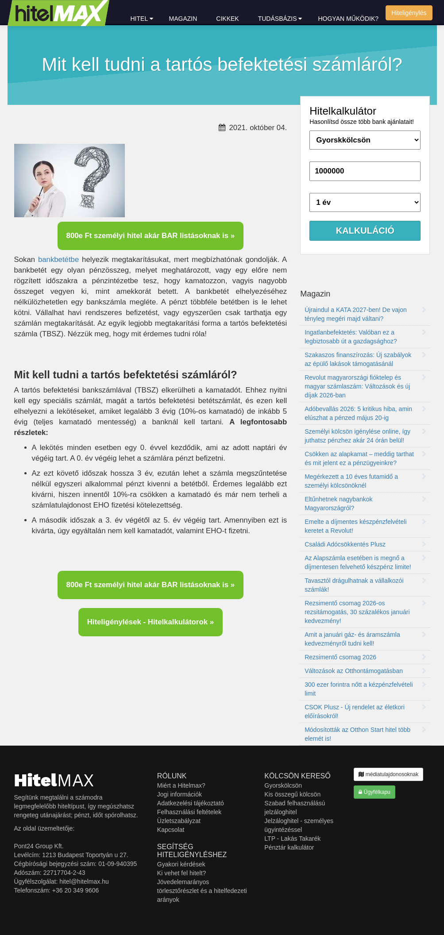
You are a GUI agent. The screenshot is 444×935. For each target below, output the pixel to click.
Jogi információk (179, 794)
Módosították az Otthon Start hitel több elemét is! (365, 734)
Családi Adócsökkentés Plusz (365, 544)
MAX (54, 780)
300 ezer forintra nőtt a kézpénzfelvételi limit (365, 689)
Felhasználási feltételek (189, 812)
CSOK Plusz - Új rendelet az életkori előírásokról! (365, 712)
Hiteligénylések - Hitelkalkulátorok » (150, 622)
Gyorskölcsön (283, 785)
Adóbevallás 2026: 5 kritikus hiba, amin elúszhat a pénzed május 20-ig (365, 413)
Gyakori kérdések (181, 864)
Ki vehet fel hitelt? (181, 873)
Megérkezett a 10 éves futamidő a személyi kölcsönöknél (365, 481)
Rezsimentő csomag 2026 (365, 657)
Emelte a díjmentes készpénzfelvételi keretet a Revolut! (365, 526)
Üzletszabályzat (179, 820)
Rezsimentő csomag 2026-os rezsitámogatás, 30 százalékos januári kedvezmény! (365, 612)
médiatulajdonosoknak (388, 774)
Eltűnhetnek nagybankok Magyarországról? (365, 504)
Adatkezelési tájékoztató (190, 803)
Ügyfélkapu (374, 792)
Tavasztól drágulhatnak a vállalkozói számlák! (365, 585)
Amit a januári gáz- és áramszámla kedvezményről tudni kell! (365, 639)
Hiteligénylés (408, 12)
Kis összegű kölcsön (292, 794)
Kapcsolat (170, 829)
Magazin (183, 18)
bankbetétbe (58, 259)
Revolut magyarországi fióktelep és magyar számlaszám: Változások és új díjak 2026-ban (365, 386)
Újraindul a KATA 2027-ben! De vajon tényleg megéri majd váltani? (365, 314)
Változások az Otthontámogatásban (365, 670)
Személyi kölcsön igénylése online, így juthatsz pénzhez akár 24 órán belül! (365, 436)
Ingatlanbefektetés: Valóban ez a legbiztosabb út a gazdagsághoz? (365, 337)
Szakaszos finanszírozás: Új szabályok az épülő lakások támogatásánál (365, 359)
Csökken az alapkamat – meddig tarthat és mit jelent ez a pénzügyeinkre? (365, 458)
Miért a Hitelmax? (181, 785)
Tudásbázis (280, 18)
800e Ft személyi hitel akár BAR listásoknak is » (150, 235)
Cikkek (227, 18)
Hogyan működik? (348, 18)
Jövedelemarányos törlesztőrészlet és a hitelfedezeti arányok (202, 890)
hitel (142, 18)
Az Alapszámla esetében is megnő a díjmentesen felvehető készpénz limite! (365, 562)
